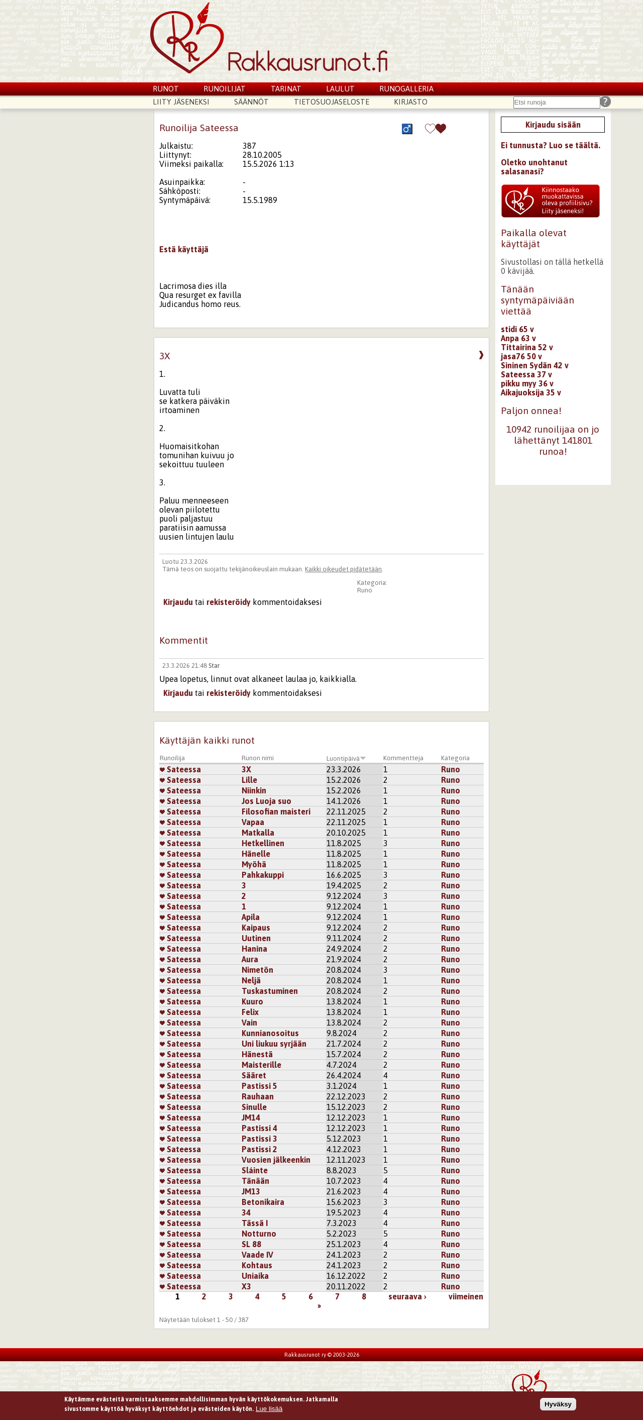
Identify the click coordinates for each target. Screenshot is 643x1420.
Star (214, 665)
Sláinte (255, 1170)
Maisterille (261, 1064)
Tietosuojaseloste (331, 101)
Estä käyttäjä (183, 249)
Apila (251, 917)
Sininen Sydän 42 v (535, 365)
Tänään (255, 1180)
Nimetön (257, 969)
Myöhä (254, 864)
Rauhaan (258, 1096)
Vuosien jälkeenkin (276, 1159)
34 (246, 1212)
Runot (166, 88)
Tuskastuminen (270, 990)
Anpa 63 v (518, 338)
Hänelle (256, 853)
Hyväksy (558, 1406)
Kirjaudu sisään (553, 124)
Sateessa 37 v (526, 374)
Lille (249, 779)
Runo (364, 590)
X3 (246, 1286)
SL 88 (251, 1244)
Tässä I (255, 1223)
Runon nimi (258, 758)
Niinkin (254, 790)
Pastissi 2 (259, 1149)
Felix (250, 1012)
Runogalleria (406, 88)
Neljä (251, 980)
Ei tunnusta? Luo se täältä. (550, 145)
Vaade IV (257, 1254)
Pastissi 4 (259, 1128)
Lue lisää (269, 1410)
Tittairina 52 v (527, 347)
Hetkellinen (263, 843)
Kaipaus (256, 927)
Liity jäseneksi (181, 101)
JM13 (251, 1191)
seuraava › (407, 1296)
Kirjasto (410, 101)
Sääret (254, 1075)
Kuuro (252, 1001)
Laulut (340, 88)
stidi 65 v (517, 329)
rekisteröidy (228, 601)
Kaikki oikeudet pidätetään (343, 569)
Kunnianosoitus (270, 1033)
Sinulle (254, 1106)
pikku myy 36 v (527, 383)
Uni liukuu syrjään (274, 1043)
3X (246, 769)
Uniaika (255, 1275)
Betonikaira (263, 1201)
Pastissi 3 (259, 1138)
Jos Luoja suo (266, 800)
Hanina (254, 948)
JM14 (251, 1117)
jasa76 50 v (521, 356)
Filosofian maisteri (276, 811)
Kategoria (455, 758)
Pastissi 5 (259, 1085)
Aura (250, 959)
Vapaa (253, 822)
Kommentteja (403, 758)
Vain (249, 1022)
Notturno (259, 1233)
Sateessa (180, 769)
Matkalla (258, 832)
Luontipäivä (346, 758)
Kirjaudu (178, 601)
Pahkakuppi (263, 874)
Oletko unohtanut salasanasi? (534, 167)
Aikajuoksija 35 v (531, 392)
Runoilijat (224, 88)
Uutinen (256, 938)
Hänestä (257, 1054)
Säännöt (251, 101)
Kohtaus (257, 1265)
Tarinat (286, 88)
